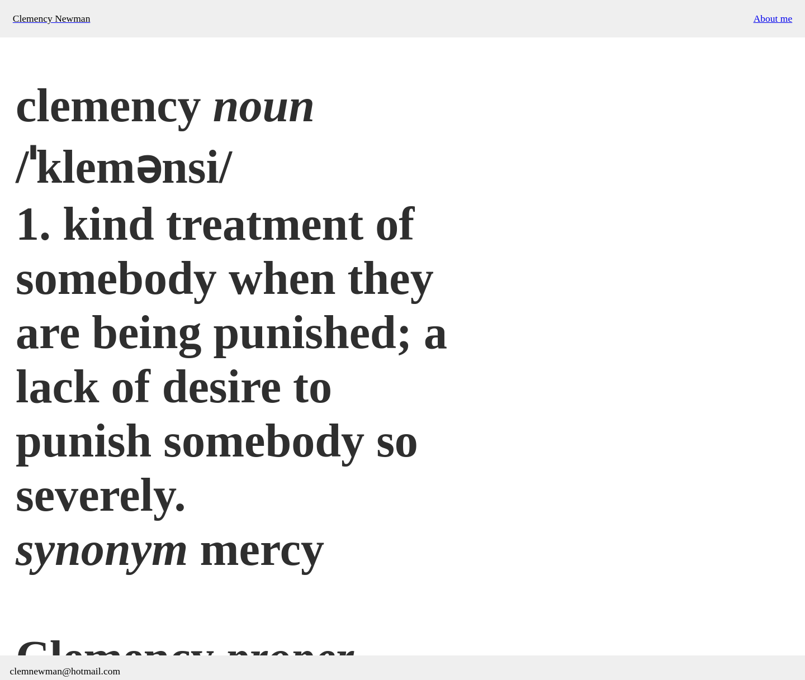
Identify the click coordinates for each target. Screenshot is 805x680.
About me (773, 18)
